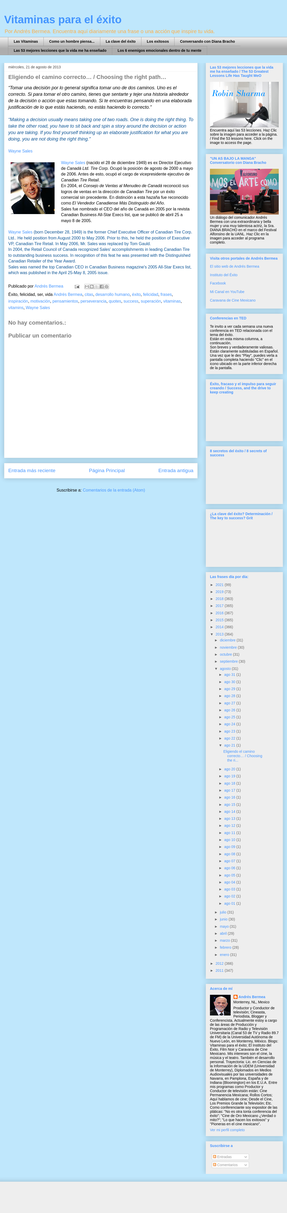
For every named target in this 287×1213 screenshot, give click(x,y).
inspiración (18, 301)
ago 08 (230, 854)
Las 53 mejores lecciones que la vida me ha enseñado (60, 50)
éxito (136, 294)
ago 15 (230, 804)
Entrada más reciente (31, 470)
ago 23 (230, 731)
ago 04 (230, 882)
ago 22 (230, 738)
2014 (220, 627)
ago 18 (230, 783)
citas (89, 294)
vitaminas (172, 301)
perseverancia (93, 301)
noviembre (229, 647)
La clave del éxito (121, 41)
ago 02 (230, 896)
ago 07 (230, 861)
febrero (226, 947)
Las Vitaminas (26, 41)
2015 (220, 620)
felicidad (150, 294)
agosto (226, 669)
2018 (220, 599)
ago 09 (230, 847)
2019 (220, 592)
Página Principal (107, 470)
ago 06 (230, 868)
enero (225, 955)
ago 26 (230, 710)
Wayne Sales (73, 162)
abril (224, 933)
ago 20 (230, 769)
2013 (220, 634)
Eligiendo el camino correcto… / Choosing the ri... (242, 755)
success (131, 301)
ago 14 (230, 811)
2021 (220, 585)
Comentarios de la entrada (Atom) (114, 490)
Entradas (222, 1157)
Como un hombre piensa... (72, 41)
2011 (220, 970)
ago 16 (230, 797)
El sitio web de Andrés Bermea (234, 266)
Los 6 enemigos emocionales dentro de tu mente (159, 50)
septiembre (229, 661)
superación (151, 301)
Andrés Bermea (68, 294)
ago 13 (230, 818)
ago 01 (230, 903)
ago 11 (230, 833)
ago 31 (230, 675)
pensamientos (65, 301)
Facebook (218, 283)
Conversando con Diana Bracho (207, 41)
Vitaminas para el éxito (63, 19)
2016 (220, 613)
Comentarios (225, 1165)
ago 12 (230, 825)
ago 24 (230, 724)
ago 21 (230, 745)
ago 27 (230, 703)
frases (166, 294)
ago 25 (230, 717)
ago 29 (230, 689)
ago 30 (230, 682)
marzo (225, 940)
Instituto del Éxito (224, 275)
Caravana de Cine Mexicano (233, 300)
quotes (115, 301)
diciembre (228, 640)
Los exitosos (158, 41)
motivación (40, 301)
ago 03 (230, 889)
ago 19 (230, 776)
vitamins (16, 307)
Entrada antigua (175, 470)
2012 (220, 963)
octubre (226, 654)
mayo (225, 926)
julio (223, 912)
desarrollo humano (112, 294)
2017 (220, 606)
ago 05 (230, 875)
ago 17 (230, 790)
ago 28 (230, 696)
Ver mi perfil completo (227, 1130)
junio (224, 919)
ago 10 (230, 840)
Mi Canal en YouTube (227, 292)
